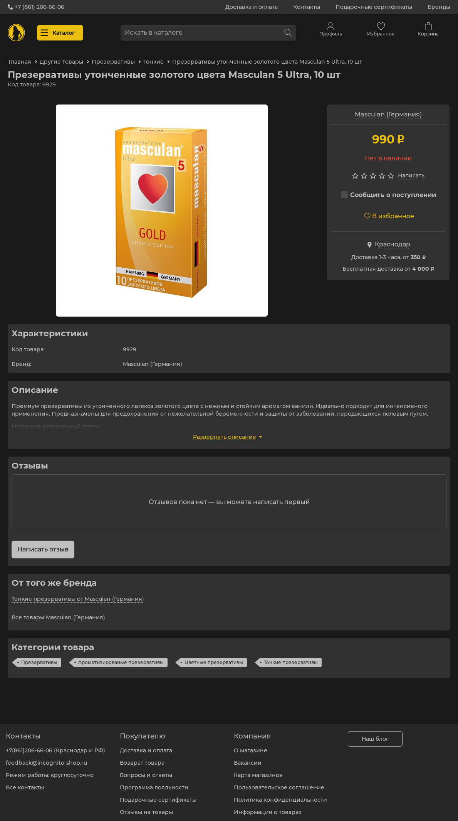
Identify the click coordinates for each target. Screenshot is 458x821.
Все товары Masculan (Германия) (58, 612)
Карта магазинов (258, 770)
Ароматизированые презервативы (121, 658)
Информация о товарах (268, 807)
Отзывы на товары (146, 807)
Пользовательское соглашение (279, 782)
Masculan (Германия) (388, 109)
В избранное (389, 211)
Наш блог (375, 734)
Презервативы (39, 658)
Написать (411, 170)
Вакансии (248, 758)
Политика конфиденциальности (280, 795)
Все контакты (25, 782)
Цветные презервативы (214, 658)
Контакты (306, 6)
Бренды (439, 6)
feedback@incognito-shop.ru (46, 758)
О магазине (250, 745)
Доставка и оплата (251, 6)
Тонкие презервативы (291, 658)
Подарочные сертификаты (374, 6)
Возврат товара (142, 758)
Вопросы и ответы (146, 770)
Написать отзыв (43, 544)
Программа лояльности (154, 782)
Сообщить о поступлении (388, 190)
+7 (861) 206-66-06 (36, 6)
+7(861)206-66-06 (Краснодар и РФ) (55, 745)
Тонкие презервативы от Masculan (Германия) (78, 594)
